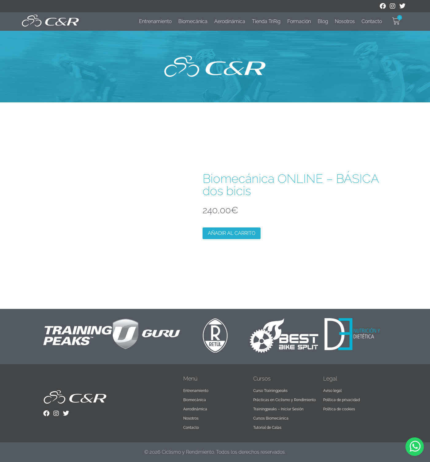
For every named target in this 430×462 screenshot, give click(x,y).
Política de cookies (339, 409)
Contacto (372, 21)
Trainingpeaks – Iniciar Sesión (278, 409)
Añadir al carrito (231, 233)
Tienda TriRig (266, 21)
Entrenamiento (155, 21)
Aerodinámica (229, 21)
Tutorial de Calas (267, 427)
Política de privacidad (341, 400)
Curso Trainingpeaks (270, 391)
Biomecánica (192, 21)
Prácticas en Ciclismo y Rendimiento (284, 400)
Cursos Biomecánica (271, 418)
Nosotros (345, 21)
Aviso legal (332, 391)
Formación (299, 21)
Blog (323, 21)
